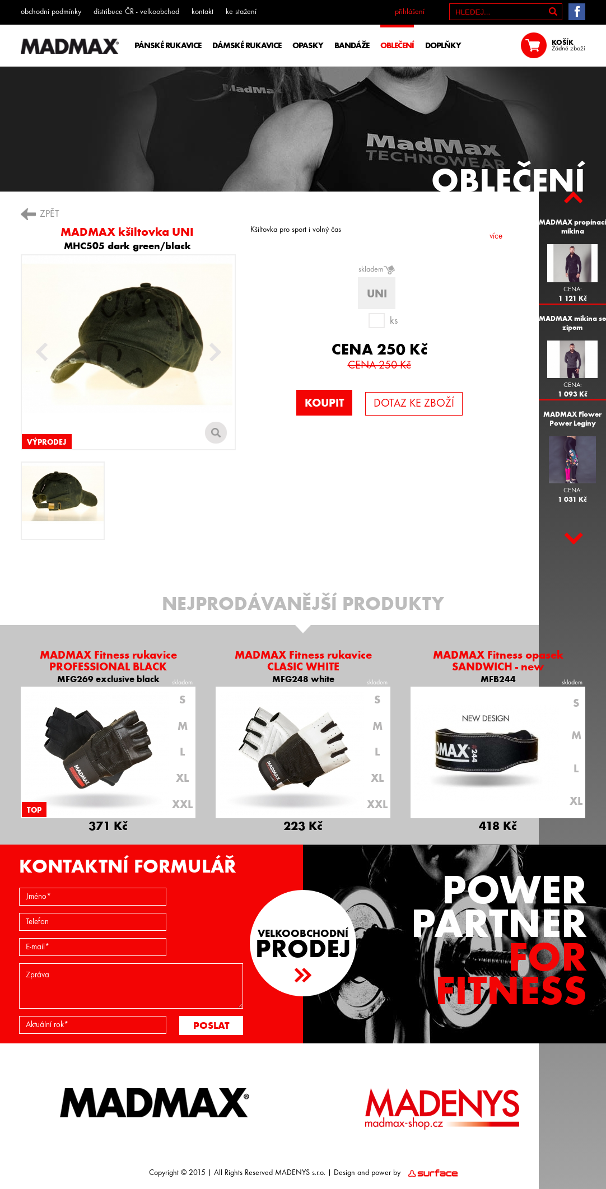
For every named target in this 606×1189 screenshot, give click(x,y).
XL (182, 778)
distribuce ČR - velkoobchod (136, 12)
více (496, 236)
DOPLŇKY (443, 45)
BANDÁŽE (351, 45)
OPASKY (307, 45)
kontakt (202, 12)
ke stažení (241, 12)
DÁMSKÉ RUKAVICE (246, 45)
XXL (182, 804)
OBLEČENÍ (397, 45)
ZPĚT (49, 214)
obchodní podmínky (51, 12)
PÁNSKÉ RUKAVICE (167, 45)
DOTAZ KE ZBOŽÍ (414, 403)
